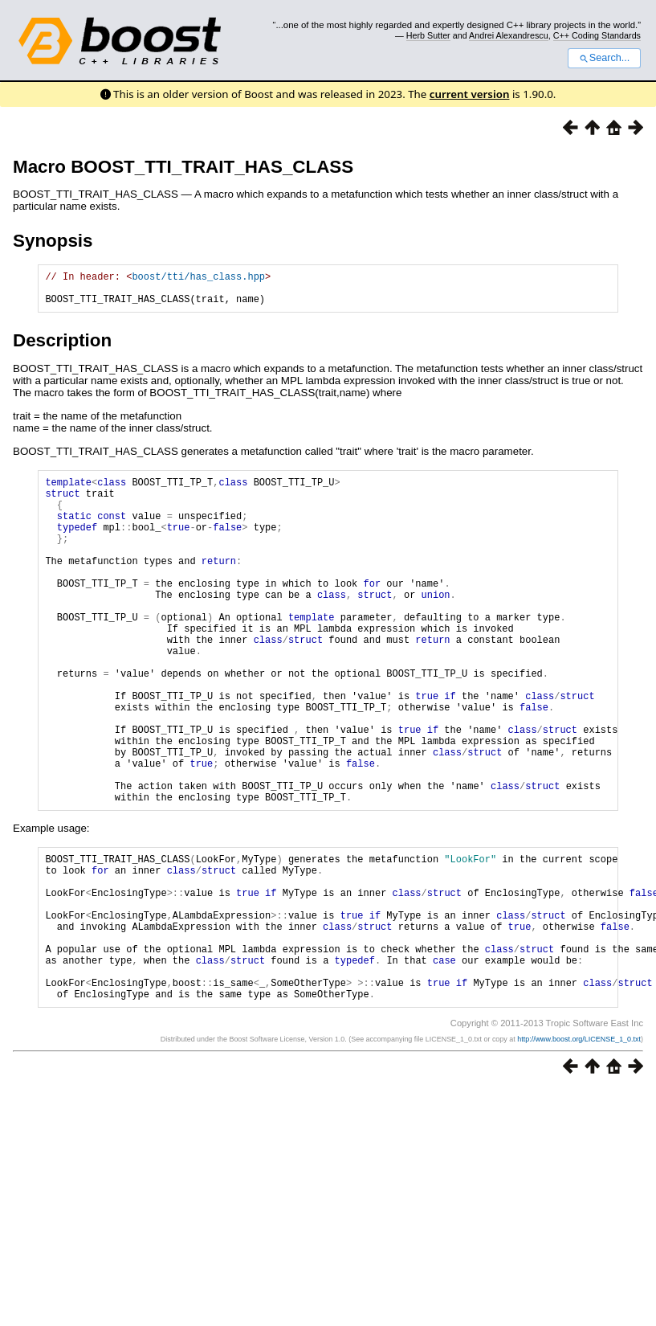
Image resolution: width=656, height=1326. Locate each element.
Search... (604, 57)
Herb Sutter (428, 35)
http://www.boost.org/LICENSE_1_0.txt (579, 1148)
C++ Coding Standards (597, 35)
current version (470, 94)
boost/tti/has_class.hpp (198, 278)
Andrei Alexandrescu (508, 35)
